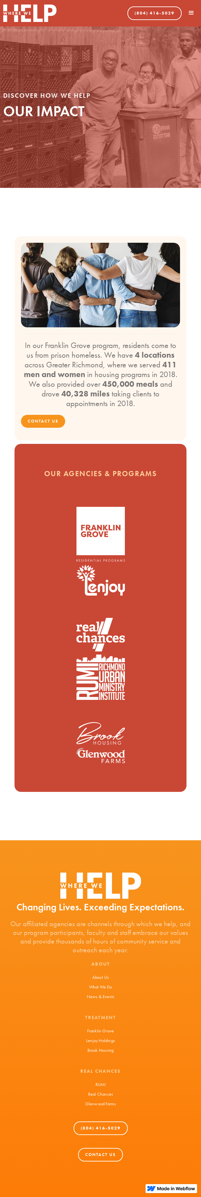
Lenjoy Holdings (100, 1040)
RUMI (100, 1084)
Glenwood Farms (100, 1104)
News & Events (101, 996)
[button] (191, 13)
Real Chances (100, 1094)
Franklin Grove (100, 1031)
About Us (100, 977)
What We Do (100, 987)
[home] (28, 13)
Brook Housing (100, 1050)
